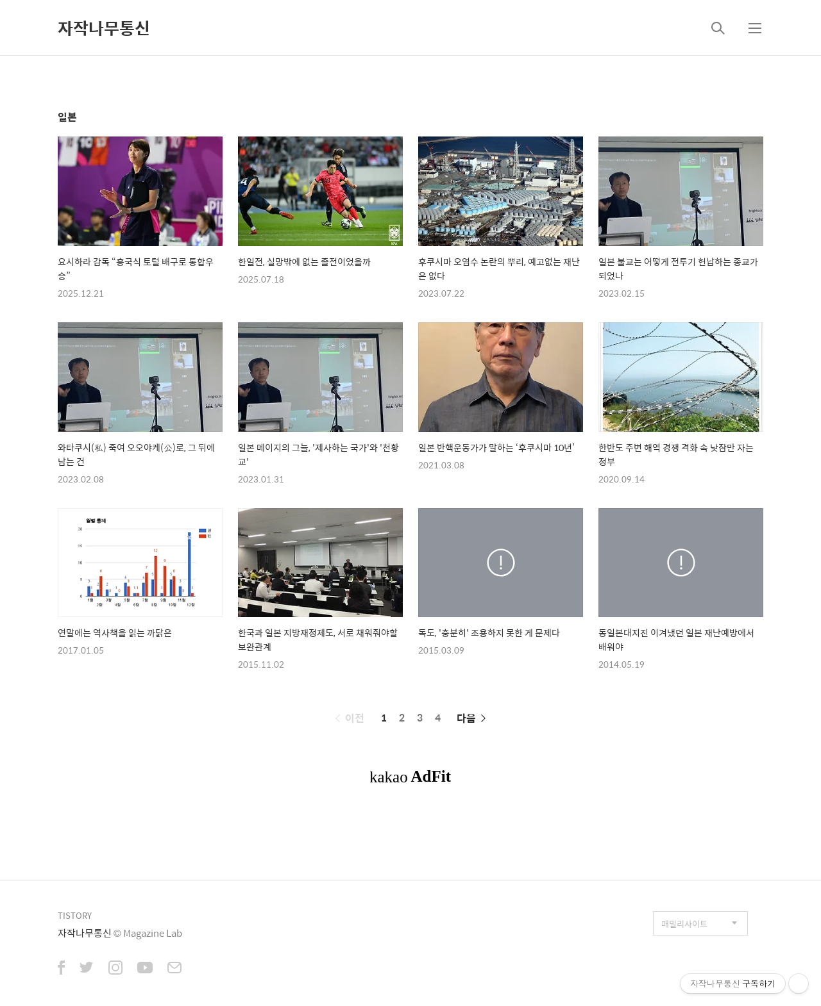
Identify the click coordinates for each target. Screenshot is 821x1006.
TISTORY (75, 915)
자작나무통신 (104, 27)
